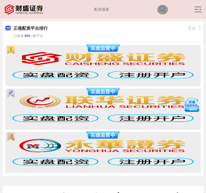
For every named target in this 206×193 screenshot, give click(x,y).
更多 (194, 28)
